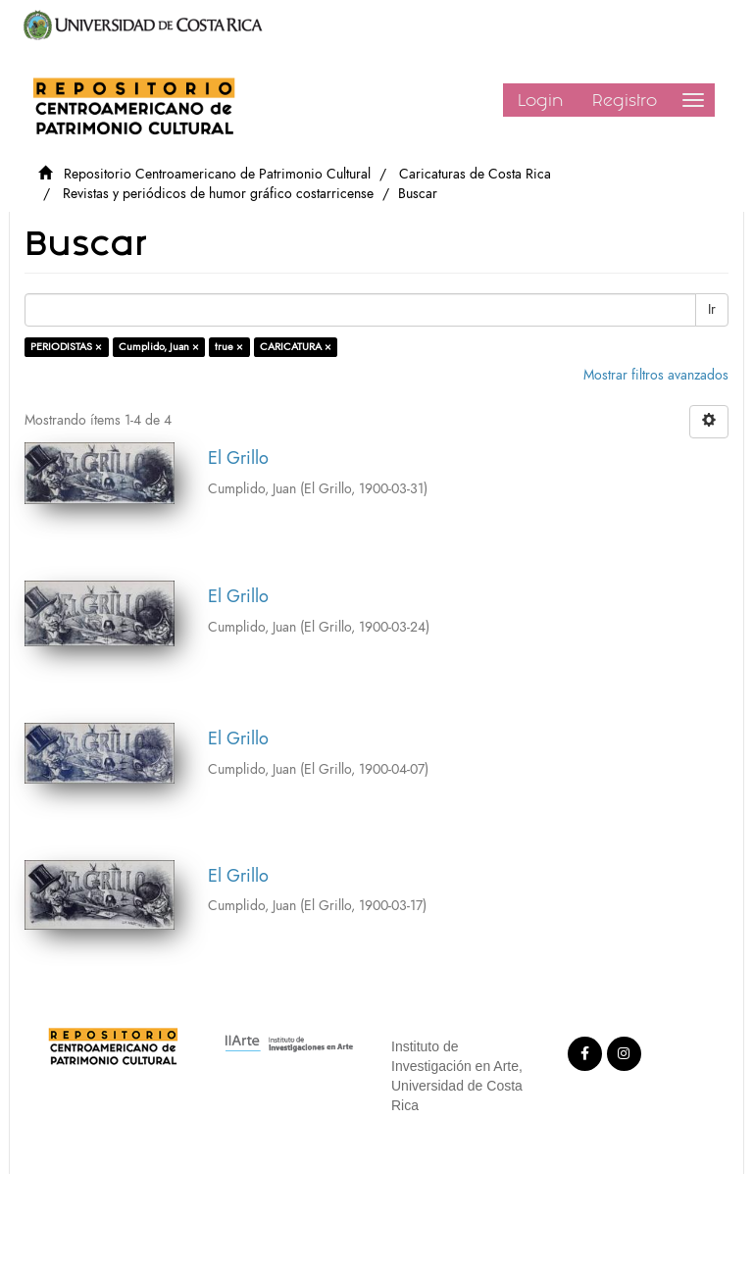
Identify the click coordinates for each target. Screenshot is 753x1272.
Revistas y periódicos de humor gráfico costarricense (218, 193)
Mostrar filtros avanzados (655, 375)
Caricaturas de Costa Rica (475, 174)
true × (229, 346)
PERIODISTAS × (66, 346)
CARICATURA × (295, 346)
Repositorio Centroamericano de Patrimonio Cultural (217, 174)
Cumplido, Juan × (159, 346)
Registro (624, 100)
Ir (712, 309)
